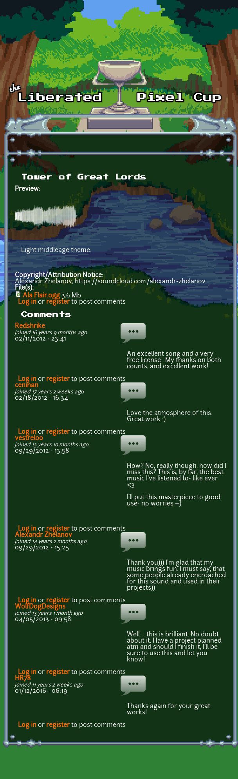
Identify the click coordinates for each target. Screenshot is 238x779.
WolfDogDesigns (40, 607)
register (58, 302)
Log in (27, 302)
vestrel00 (29, 438)
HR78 (23, 679)
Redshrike (30, 326)
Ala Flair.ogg (41, 296)
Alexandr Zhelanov (43, 535)
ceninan (26, 385)
